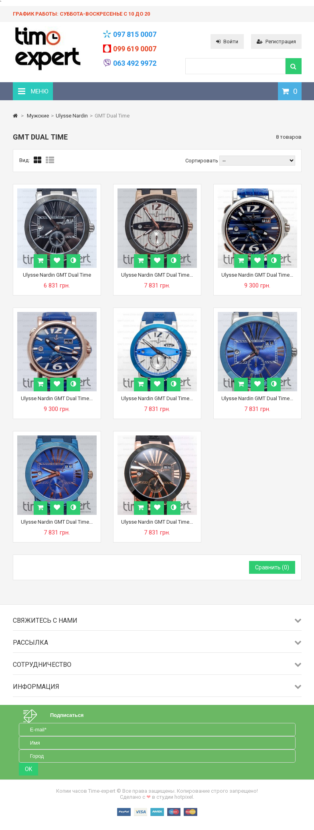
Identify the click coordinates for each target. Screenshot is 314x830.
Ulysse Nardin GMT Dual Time (57, 275)
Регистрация (276, 41)
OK (28, 769)
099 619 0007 (134, 49)
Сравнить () (272, 567)
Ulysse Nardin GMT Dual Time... (157, 275)
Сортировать (201, 161)
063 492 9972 (134, 63)
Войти (227, 41)
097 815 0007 (134, 34)
